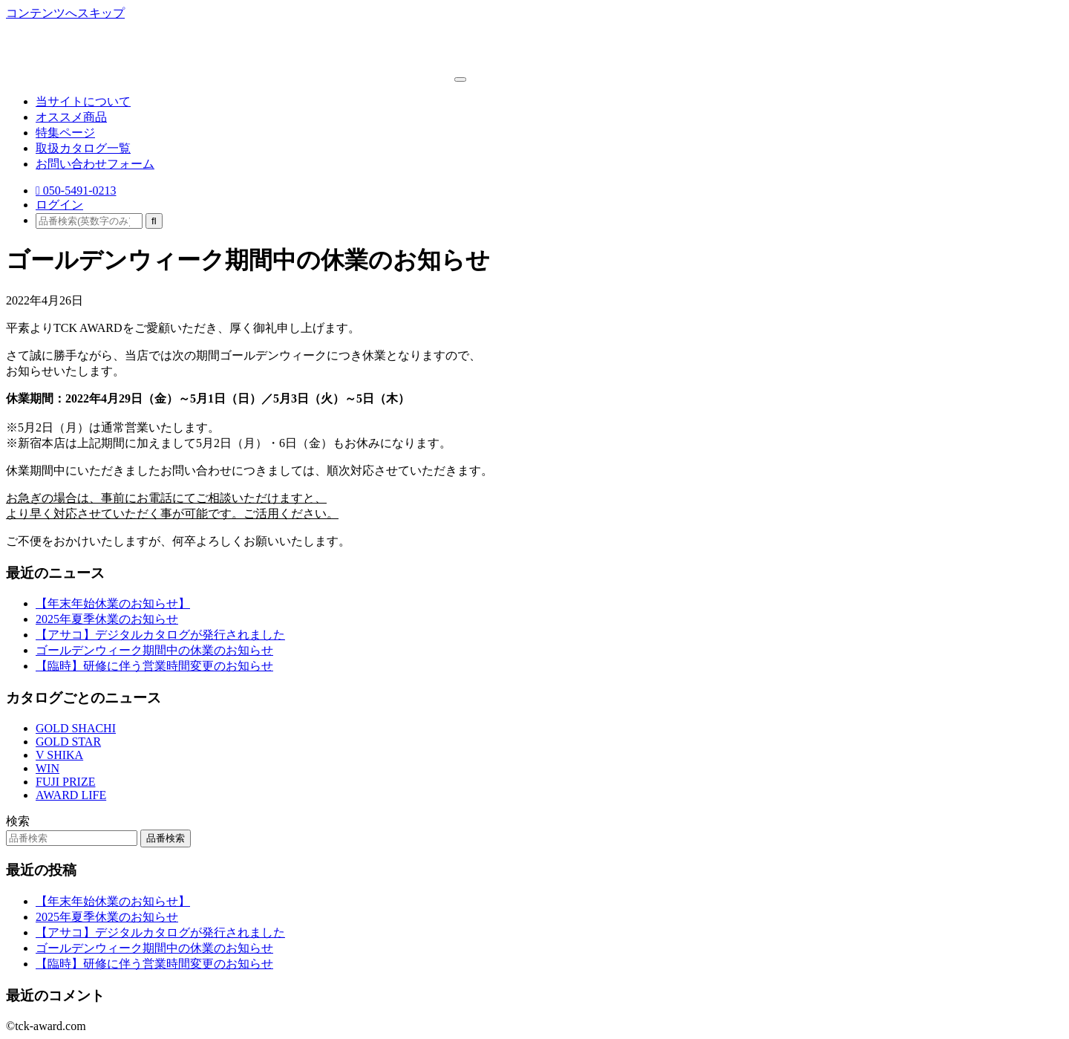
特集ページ (65, 132)
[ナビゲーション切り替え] (460, 79)
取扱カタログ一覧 (83, 148)
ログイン (59, 204)
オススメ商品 (71, 117)
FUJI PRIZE (65, 781)
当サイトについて (83, 101)
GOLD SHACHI (76, 728)
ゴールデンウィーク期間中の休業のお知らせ (154, 650)
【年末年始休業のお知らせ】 (113, 603)
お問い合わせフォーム (95, 163)
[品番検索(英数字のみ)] (89, 221)
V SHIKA (59, 755)
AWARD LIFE (71, 795)
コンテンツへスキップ (65, 13)
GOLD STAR (68, 741)
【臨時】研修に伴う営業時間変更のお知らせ (154, 665)
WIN (47, 768)
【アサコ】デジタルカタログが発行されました (160, 634)
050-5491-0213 (76, 190)
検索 (18, 821)
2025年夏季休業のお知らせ (107, 619)
